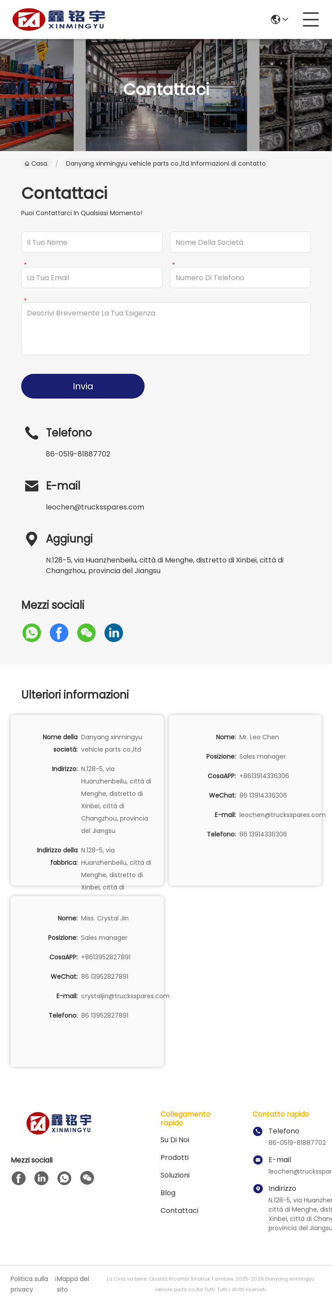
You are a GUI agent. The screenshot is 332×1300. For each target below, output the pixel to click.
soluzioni (175, 1175)
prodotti (174, 1157)
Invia (83, 386)
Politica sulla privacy (29, 1284)
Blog (167, 1193)
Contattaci (179, 1210)
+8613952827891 (106, 957)
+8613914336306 (264, 776)
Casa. (36, 163)
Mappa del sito (73, 1284)
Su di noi (174, 1140)
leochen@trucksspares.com (95, 507)
